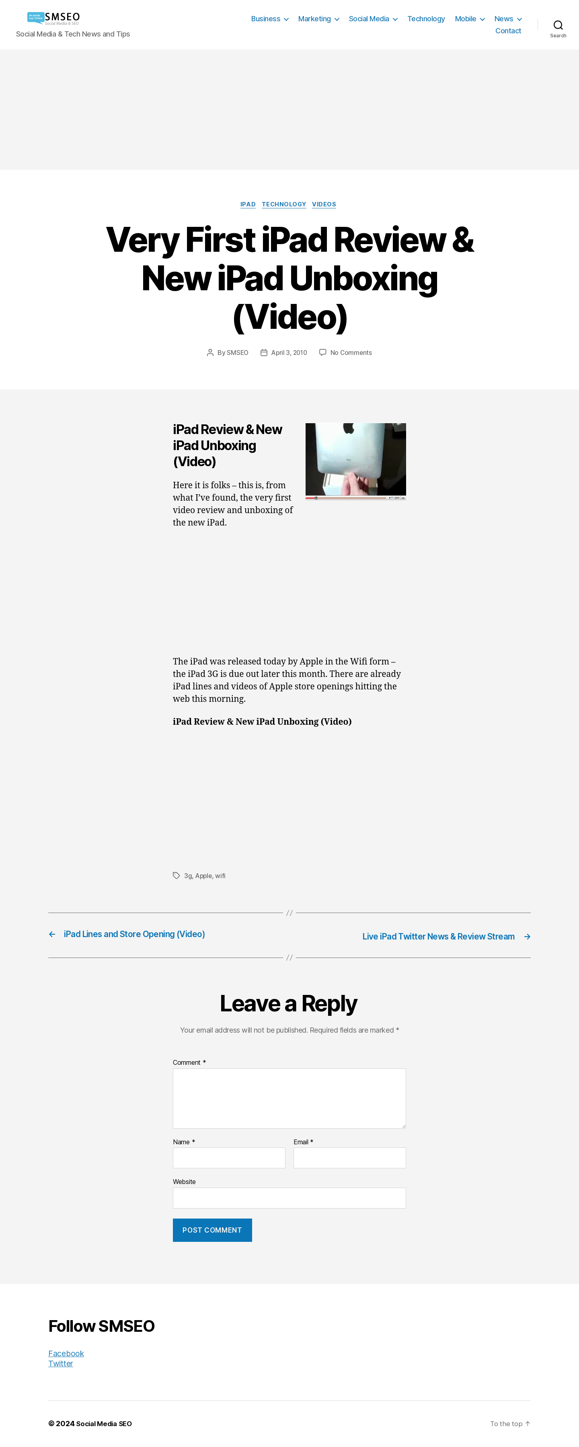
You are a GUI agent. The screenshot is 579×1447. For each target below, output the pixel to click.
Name (184, 1142)
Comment (189, 1063)
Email (304, 1142)
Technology (426, 18)
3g (188, 877)
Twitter (61, 1364)
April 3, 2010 (289, 354)
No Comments (353, 354)
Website (184, 1182)
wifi (222, 877)
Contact (508, 30)
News (504, 18)
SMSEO (236, 354)
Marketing (314, 18)
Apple (204, 877)
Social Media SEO (106, 1424)
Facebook (67, 1354)
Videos (328, 205)
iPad (246, 205)
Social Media (369, 18)
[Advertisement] (289, 109)
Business (265, 18)
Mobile (465, 18)
